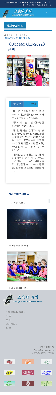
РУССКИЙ (41, 5)
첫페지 (48, 2)
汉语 (50, 5)
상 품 (8, 328)
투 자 (8, 320)
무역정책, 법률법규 (15, 312)
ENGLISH (30, 5)
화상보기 (31, 104)
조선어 (22, 5)
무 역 (8, 316)
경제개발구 (12, 324)
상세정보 (17, 104)
